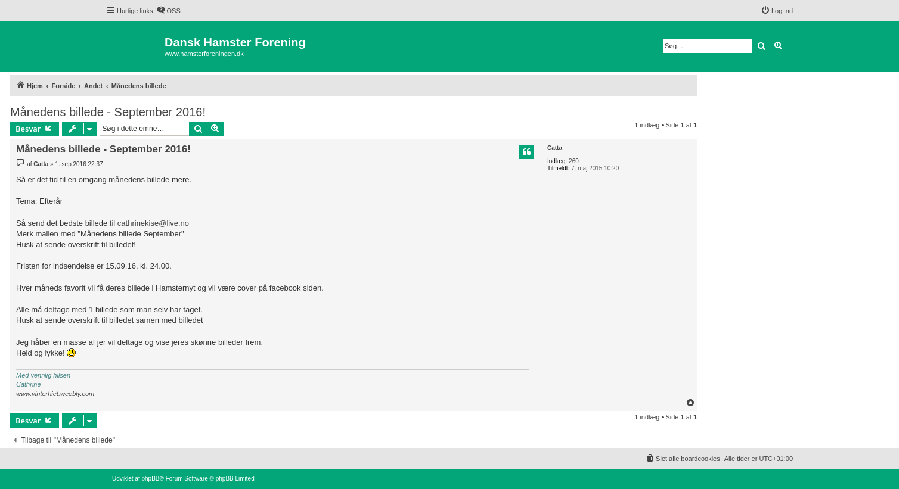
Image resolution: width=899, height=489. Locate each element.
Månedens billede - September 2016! (108, 112)
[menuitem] (168, 11)
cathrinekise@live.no (153, 223)
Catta (554, 148)
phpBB (150, 478)
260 (574, 161)
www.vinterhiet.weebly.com (55, 393)
